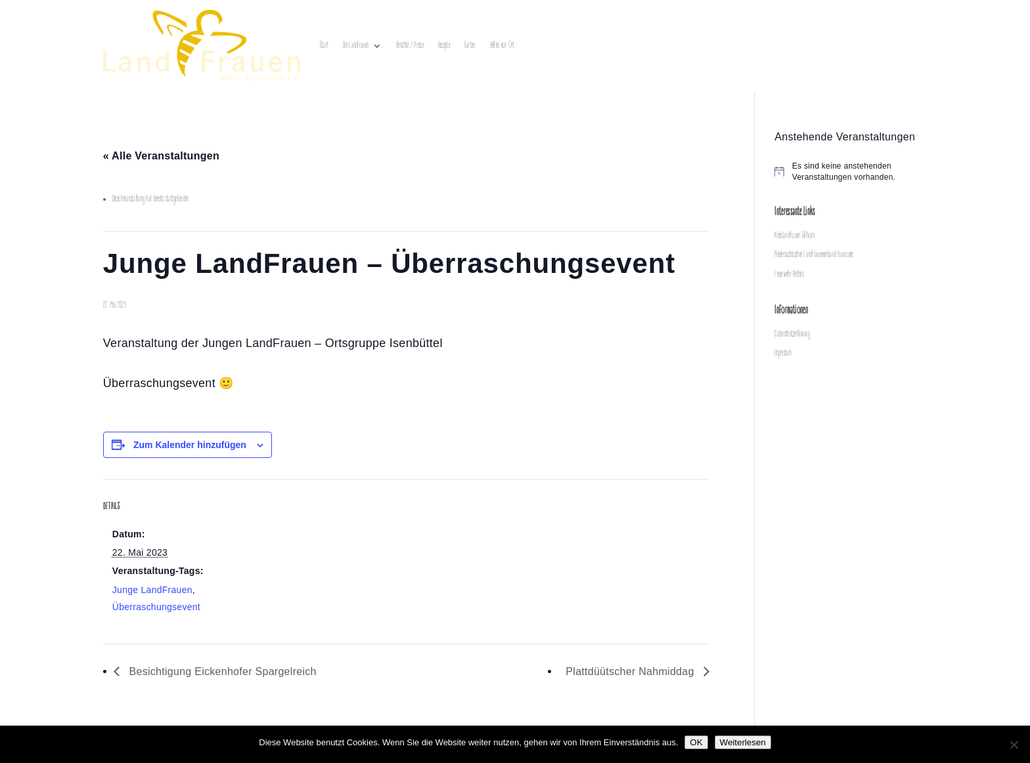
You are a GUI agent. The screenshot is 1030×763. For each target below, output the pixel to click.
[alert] (850, 171)
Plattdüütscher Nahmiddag (631, 671)
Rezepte (444, 46)
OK (696, 742)
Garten (470, 46)
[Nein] (1013, 744)
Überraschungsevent (156, 607)
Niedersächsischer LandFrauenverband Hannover (813, 255)
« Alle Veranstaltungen (161, 155)
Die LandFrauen (356, 46)
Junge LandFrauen (152, 590)
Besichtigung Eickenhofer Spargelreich (221, 671)
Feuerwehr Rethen (788, 274)
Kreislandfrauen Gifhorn (794, 236)
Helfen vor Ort (502, 46)
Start (324, 46)
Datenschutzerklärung (792, 334)
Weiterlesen (743, 742)
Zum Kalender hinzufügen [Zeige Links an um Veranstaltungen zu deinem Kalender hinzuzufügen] (189, 445)
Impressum (783, 353)
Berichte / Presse (410, 46)
